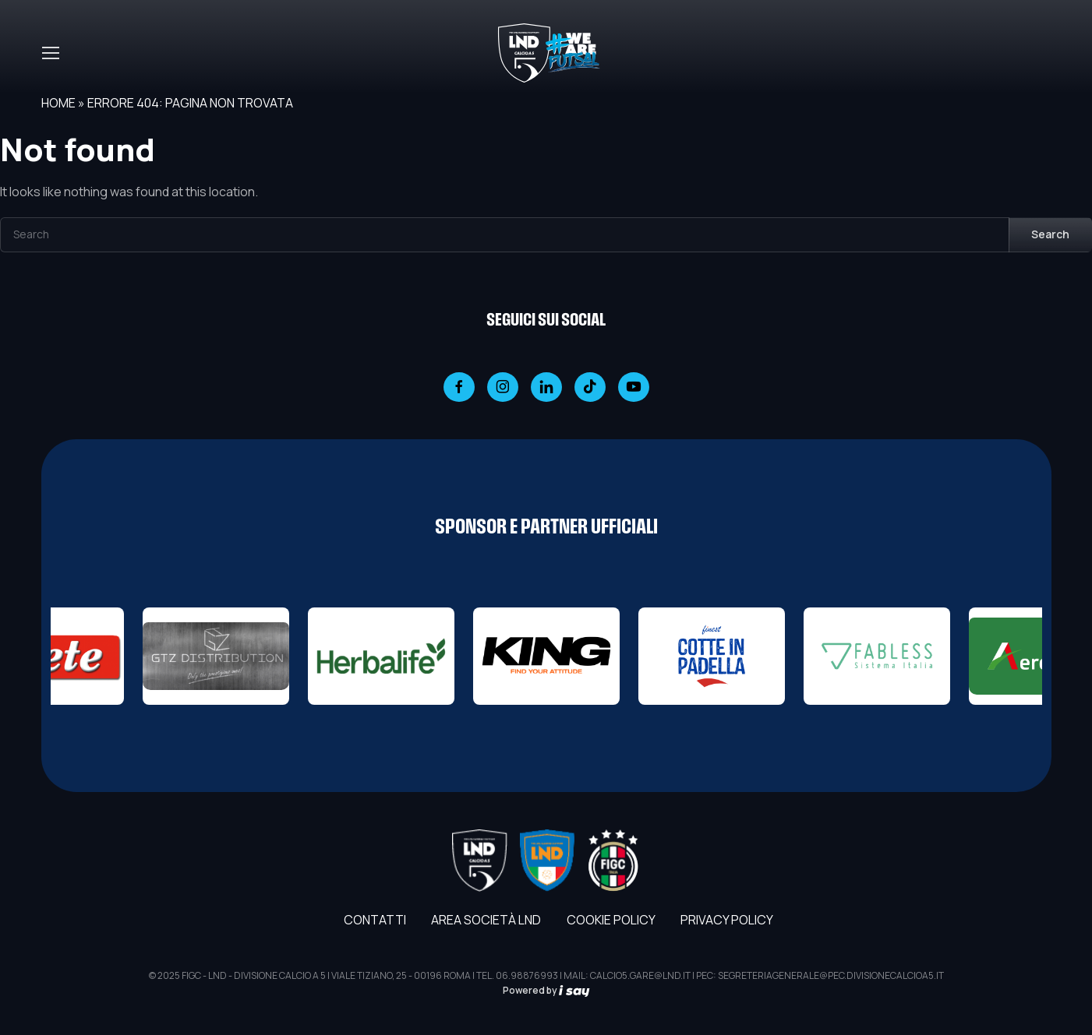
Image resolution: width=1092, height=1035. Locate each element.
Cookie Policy (611, 919)
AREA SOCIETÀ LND (486, 919)
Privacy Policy (726, 919)
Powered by (546, 990)
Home (58, 102)
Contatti (375, 919)
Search (1050, 234)
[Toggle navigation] (50, 53)
